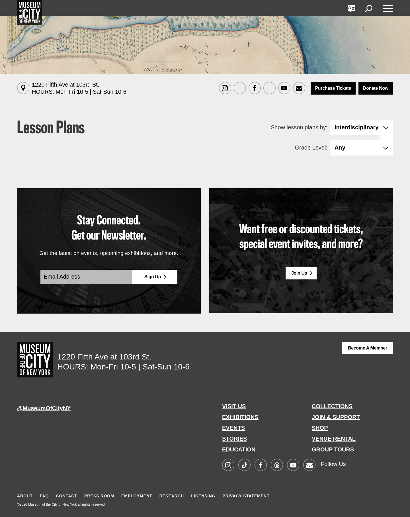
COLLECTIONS (332, 406)
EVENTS (233, 428)
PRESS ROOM (99, 496)
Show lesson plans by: (299, 127)
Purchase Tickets (333, 88)
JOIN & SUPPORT (336, 417)
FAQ (44, 496)
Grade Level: (311, 147)
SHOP (320, 428)
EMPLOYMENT (136, 496)
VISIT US (234, 406)
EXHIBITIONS (240, 417)
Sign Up (152, 276)
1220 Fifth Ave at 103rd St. (79, 88)
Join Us (299, 273)
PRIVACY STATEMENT (245, 496)
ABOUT (25, 496)
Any (340, 147)
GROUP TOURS (333, 449)
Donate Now (375, 88)
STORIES (234, 439)
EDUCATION (238, 449)
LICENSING (203, 496)
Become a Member (367, 348)
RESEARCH (171, 496)
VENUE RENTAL (334, 439)
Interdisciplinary (357, 127)
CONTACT (66, 496)
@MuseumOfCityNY (44, 408)
